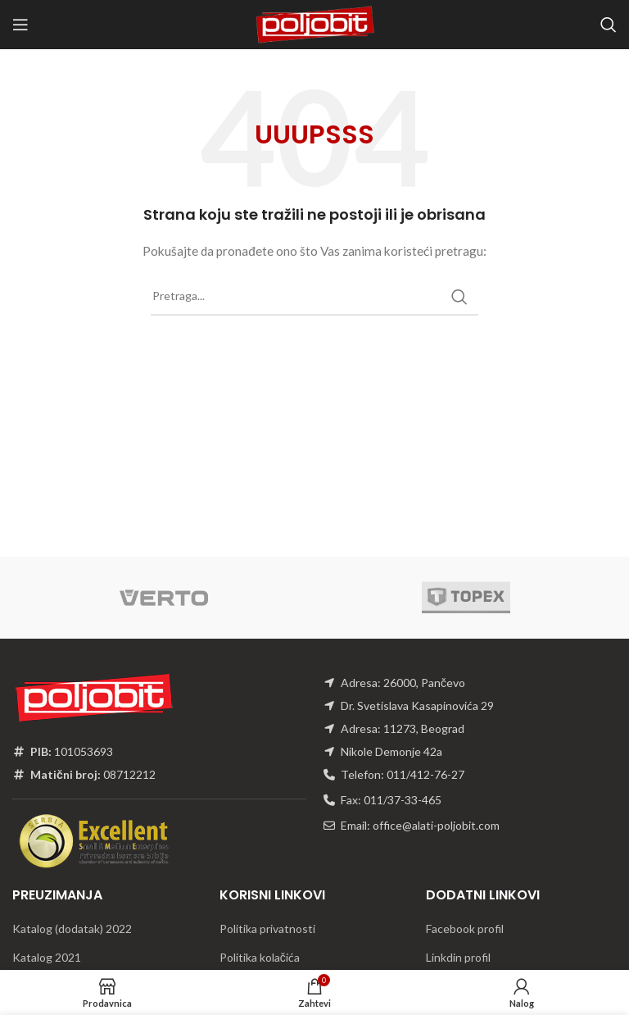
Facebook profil (465, 928)
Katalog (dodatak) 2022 (72, 928)
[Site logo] (314, 23)
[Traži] (608, 24)
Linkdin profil (458, 957)
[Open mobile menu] (20, 24)
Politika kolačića (259, 957)
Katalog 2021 (46, 957)
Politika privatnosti (267, 928)
